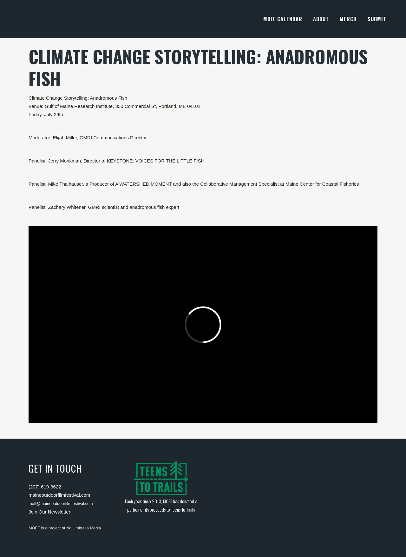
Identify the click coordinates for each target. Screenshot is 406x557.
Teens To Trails (183, 509)
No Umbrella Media (83, 528)
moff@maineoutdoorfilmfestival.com (61, 503)
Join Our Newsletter (49, 511)
